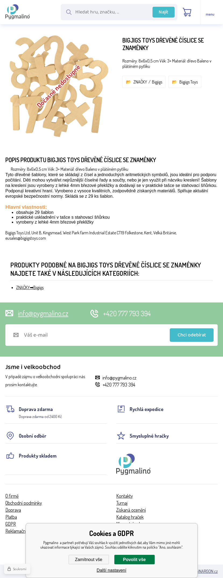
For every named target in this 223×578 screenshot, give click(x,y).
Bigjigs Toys (188, 82)
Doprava (13, 510)
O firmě (12, 496)
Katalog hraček (130, 517)
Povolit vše (134, 559)
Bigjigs (157, 82)
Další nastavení (111, 570)
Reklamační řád (19, 531)
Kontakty (124, 496)
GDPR (10, 524)
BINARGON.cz (207, 571)
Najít (163, 12)
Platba (11, 517)
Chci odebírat (192, 335)
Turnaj (122, 503)
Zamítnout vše (88, 559)
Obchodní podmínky (23, 503)
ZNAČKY (140, 82)
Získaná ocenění (131, 510)
